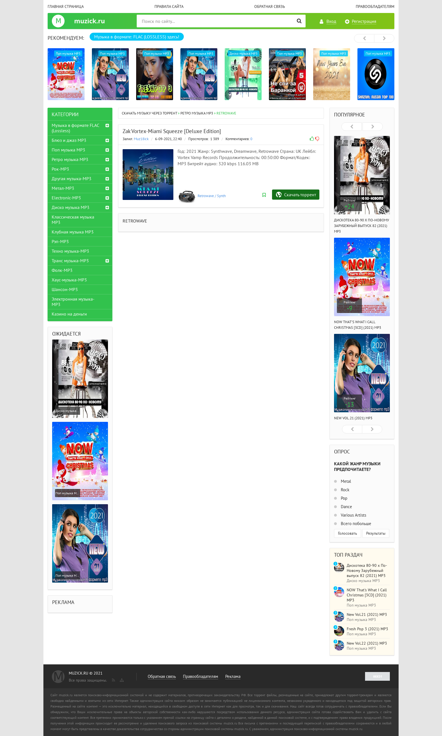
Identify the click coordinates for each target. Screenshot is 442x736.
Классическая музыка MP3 (73, 219)
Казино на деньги (69, 314)
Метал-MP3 (63, 188)
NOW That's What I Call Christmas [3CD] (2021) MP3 (367, 595)
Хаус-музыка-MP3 (69, 280)
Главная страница (66, 6)
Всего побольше (355, 523)
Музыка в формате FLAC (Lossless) (76, 127)
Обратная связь (269, 6)
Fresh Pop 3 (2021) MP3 (367, 628)
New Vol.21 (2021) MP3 (353, 418)
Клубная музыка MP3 (73, 232)
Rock (344, 489)
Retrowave (206, 195)
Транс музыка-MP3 (70, 260)
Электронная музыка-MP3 (73, 301)
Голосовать (347, 533)
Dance (346, 506)
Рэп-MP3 (60, 241)
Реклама (232, 676)
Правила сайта (169, 6)
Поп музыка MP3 (68, 150)
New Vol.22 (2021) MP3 (367, 643)
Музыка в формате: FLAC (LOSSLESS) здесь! (136, 36)
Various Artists (353, 515)
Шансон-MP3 (65, 289)
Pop (343, 498)
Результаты (375, 533)
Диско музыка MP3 (71, 207)
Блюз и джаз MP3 (69, 140)
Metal (345, 481)
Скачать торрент (300, 194)
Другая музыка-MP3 (72, 178)
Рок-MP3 (60, 169)
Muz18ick (141, 138)
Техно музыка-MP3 (70, 251)
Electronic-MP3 (66, 197)
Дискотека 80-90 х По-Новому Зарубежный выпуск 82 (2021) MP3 (361, 226)
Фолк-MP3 (62, 270)
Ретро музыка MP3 (70, 159)
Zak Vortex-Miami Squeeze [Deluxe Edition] (172, 131)
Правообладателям (375, 6)
